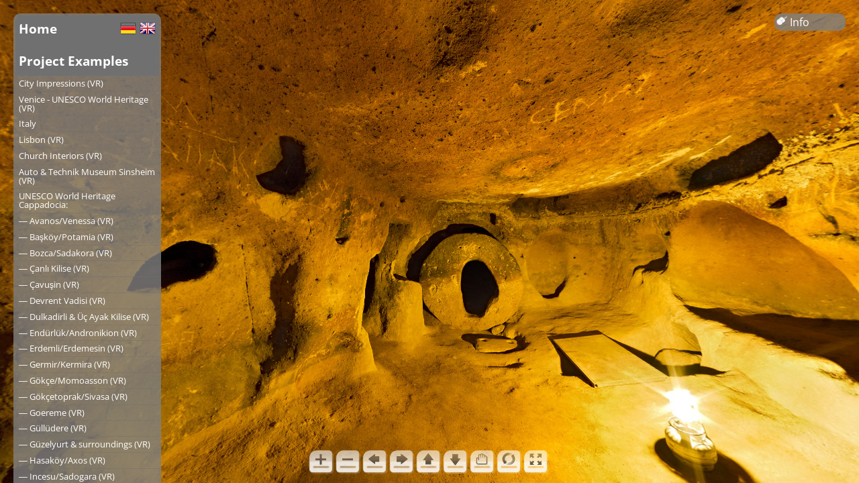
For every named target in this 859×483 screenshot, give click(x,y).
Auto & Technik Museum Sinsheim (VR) (87, 176)
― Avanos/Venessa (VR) (66, 221)
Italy (27, 123)
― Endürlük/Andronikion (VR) (78, 333)
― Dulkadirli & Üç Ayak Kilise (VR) (84, 317)
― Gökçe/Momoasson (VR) (72, 380)
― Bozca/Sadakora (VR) (65, 253)
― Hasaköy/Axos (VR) (62, 460)
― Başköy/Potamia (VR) (66, 237)
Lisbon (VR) (41, 139)
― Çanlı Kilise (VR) (54, 268)
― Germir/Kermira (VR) (64, 364)
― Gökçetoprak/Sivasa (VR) (73, 396)
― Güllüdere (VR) (53, 428)
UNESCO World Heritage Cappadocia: (67, 200)
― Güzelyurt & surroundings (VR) (84, 444)
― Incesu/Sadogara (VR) (67, 476)
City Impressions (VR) (61, 83)
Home (38, 28)
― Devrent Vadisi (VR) (62, 300)
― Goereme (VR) (52, 413)
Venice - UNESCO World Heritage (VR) (83, 103)
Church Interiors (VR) (60, 156)
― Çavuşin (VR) (49, 284)
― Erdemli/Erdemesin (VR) (71, 348)
